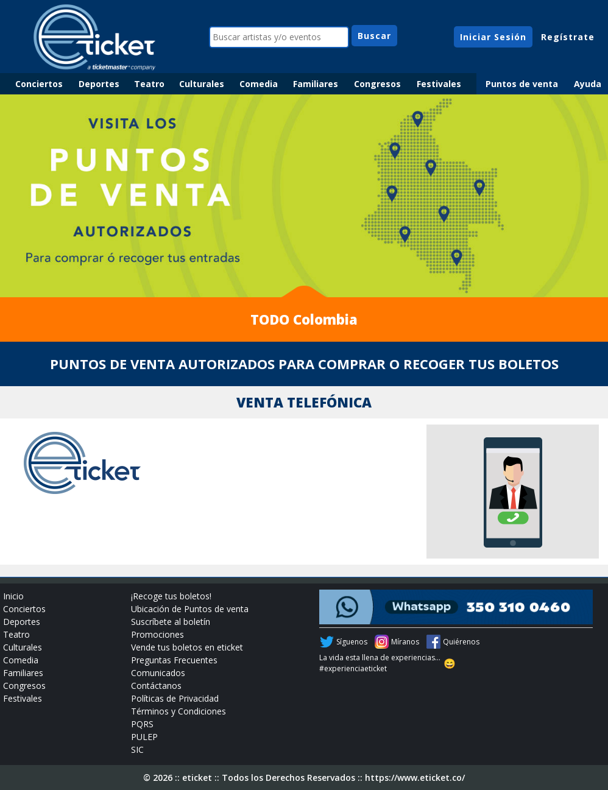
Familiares (315, 84)
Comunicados (158, 673)
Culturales (201, 84)
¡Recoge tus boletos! (171, 596)
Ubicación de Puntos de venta (190, 609)
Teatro (149, 84)
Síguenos (351, 642)
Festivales (439, 84)
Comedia (258, 84)
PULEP (144, 736)
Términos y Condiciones (178, 711)
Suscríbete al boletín (170, 621)
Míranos (405, 642)
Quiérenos (461, 642)
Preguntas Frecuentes (174, 660)
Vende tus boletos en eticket (187, 647)
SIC (137, 749)
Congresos (377, 84)
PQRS (142, 724)
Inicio (13, 596)
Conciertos (39, 84)
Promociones (157, 634)
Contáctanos (156, 685)
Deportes (99, 84)
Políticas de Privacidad (175, 698)
